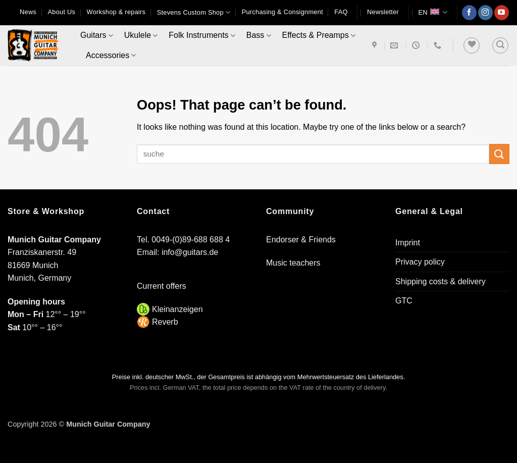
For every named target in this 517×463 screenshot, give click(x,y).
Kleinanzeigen (177, 309)
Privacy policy (420, 262)
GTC (403, 300)
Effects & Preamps (318, 35)
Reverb (165, 322)
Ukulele (141, 35)
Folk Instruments (202, 35)
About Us (61, 12)
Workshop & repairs (116, 12)
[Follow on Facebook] (469, 12)
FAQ (340, 12)
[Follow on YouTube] (501, 12)
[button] (383, 12)
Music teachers (293, 263)
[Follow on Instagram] (485, 12)
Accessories (111, 55)
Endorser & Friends (301, 239)
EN (432, 12)
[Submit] (499, 154)
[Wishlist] (471, 45)
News (28, 12)
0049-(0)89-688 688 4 (190, 239)
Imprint (407, 242)
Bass (258, 35)
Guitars (96, 35)
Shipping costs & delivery (440, 281)
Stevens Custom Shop (194, 12)
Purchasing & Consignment (282, 12)
